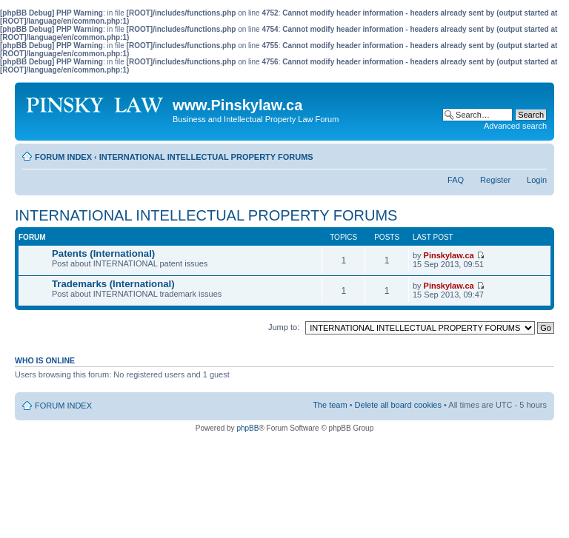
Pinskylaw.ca (449, 255)
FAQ (455, 179)
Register (495, 179)
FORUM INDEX (63, 156)
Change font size (536, 154)
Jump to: (283, 327)
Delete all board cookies (398, 404)
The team (330, 404)
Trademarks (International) (113, 283)
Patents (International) (103, 253)
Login (537, 179)
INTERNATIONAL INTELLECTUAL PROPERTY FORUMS (206, 156)
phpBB (247, 428)
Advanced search (515, 125)
